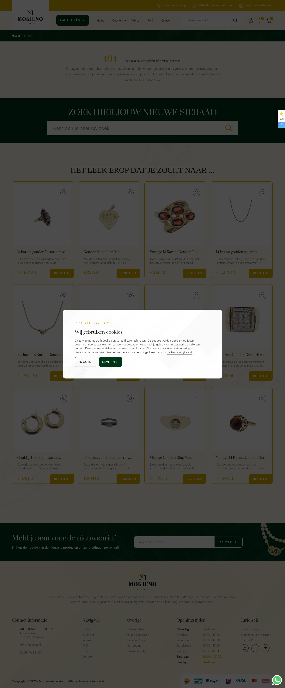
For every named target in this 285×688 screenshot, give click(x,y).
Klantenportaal (135, 629)
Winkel (135, 20)
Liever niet (110, 362)
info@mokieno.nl (30, 644)
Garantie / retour (138, 640)
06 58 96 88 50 (30, 652)
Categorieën (70, 20)
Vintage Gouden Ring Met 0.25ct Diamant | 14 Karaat (171, 458)
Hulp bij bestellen (138, 634)
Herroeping (134, 645)
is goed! (85, 362)
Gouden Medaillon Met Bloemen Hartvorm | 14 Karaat (107, 252)
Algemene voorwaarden (256, 634)
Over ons (118, 20)
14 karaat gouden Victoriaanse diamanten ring (41, 252)
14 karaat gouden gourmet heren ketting (237, 252)
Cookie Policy (250, 640)
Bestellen (62, 273)
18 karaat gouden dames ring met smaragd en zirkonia (106, 458)
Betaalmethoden (137, 651)
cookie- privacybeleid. (179, 352)
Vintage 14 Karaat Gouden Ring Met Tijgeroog (241, 458)
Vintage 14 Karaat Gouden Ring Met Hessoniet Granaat (174, 252)
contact (139, 79)
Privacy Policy (249, 629)
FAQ (150, 20)
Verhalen (87, 656)
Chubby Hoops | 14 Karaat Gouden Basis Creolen (37, 458)
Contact (165, 20)
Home (100, 20)
